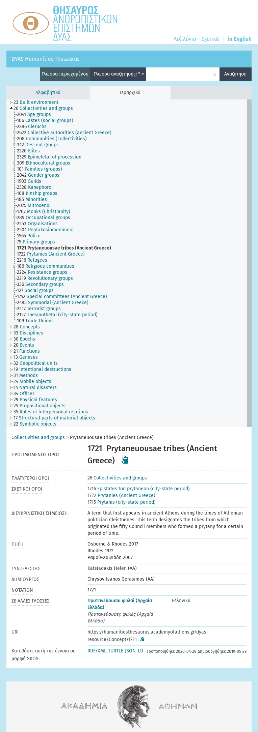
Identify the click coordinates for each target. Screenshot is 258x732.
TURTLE (115, 651)
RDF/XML (96, 651)
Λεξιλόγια (185, 39)
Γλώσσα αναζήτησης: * (119, 74)
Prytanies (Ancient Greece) (121, 495)
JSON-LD (134, 651)
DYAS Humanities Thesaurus (45, 59)
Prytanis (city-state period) (121, 502)
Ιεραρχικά (130, 92)
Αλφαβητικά (47, 92)
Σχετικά (210, 39)
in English (240, 39)
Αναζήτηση (235, 74)
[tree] (129, 263)
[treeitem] (38, 102)
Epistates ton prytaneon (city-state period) (138, 489)
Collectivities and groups (38, 437)
